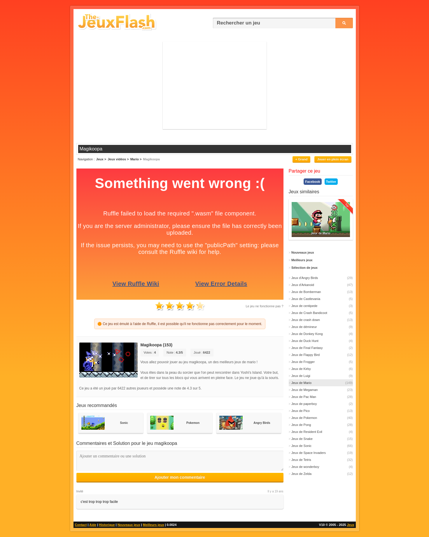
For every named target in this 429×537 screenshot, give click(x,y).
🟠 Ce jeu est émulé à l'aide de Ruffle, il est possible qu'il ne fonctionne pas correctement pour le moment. (179, 324)
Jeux (350, 525)
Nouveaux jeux (129, 525)
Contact (81, 525)
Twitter (331, 181)
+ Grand (301, 159)
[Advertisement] (215, 85)
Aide (92, 525)
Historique (107, 525)
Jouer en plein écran (333, 159)
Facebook (312, 181)
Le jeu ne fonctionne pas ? (264, 306)
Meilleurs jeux (153, 525)
